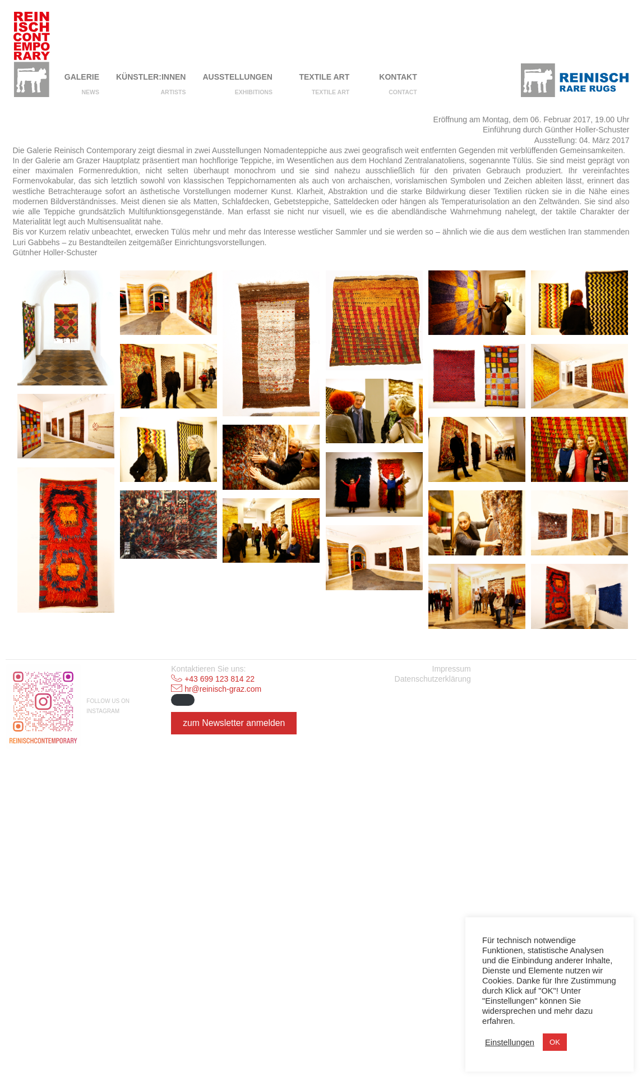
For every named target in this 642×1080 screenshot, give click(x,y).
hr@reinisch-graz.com (222, 997)
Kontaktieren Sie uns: (208, 977)
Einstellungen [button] (509, 1042)
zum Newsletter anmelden (234, 1031)
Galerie (81, 76)
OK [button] (554, 1042)
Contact (403, 92)
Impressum (451, 977)
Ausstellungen (237, 76)
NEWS (91, 92)
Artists (173, 92)
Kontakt (398, 76)
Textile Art (324, 76)
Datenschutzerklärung (433, 987)
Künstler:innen (151, 76)
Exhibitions (253, 92)
